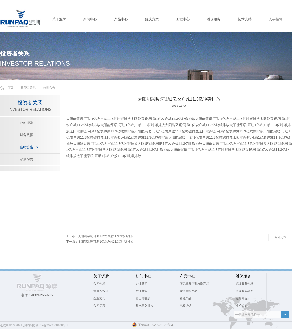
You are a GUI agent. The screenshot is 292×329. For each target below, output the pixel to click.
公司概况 (26, 123)
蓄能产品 (185, 298)
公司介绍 (99, 283)
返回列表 (280, 237)
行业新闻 (141, 291)
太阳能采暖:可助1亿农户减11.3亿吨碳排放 (105, 236)
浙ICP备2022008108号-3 (52, 325)
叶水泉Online (144, 305)
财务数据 (26, 135)
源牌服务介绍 (244, 283)
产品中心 (121, 19)
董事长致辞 (100, 291)
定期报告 (26, 159)
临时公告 (49, 87)
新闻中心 (90, 19)
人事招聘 (275, 19)
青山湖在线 (143, 298)
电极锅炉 (185, 305)
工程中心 (183, 19)
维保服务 (214, 19)
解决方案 (152, 19)
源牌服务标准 (244, 291)
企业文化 (99, 298)
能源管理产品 (188, 291)
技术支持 (245, 19)
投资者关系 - (31, 87)
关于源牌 (59, 19)
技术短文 (241, 305)
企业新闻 (141, 283)
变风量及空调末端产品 (194, 283)
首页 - (13, 87)
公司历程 (99, 305)
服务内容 (241, 298)
